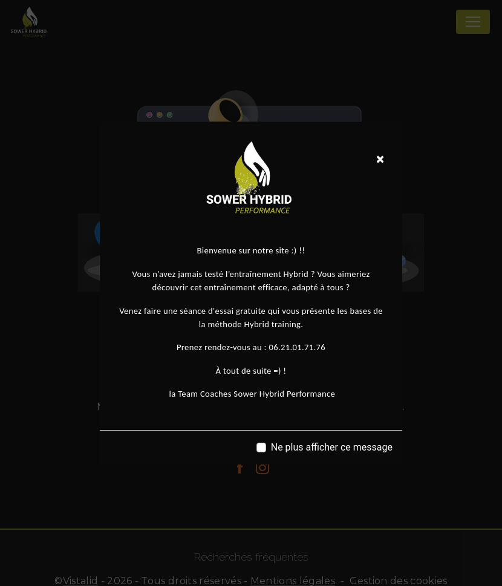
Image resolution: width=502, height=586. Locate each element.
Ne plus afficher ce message (332, 447)
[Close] (380, 159)
